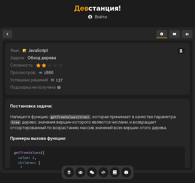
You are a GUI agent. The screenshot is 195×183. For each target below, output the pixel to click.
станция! (97, 8)
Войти (97, 16)
